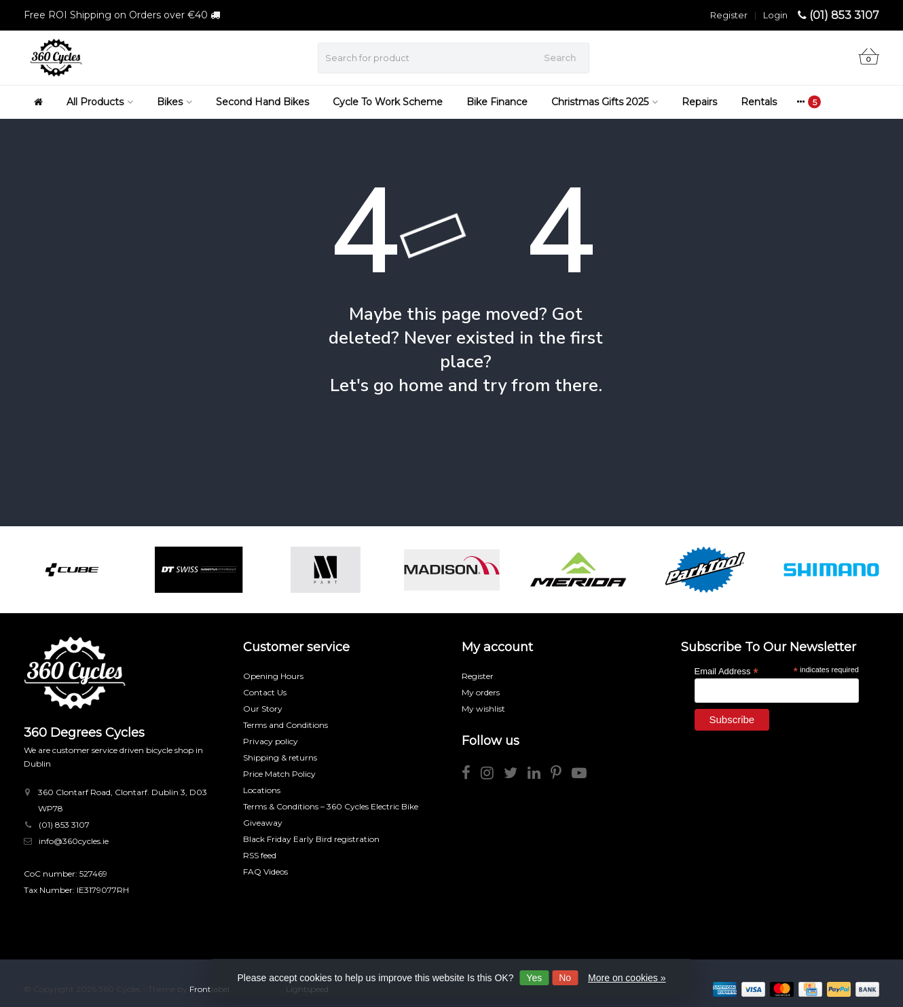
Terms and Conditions (285, 725)
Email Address (726, 671)
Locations (261, 790)
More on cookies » (626, 977)
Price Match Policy (279, 774)
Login (775, 15)
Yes (534, 977)
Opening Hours (273, 676)
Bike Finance (497, 102)
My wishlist (483, 708)
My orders (481, 692)
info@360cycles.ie (74, 841)
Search (560, 57)
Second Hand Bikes (262, 102)
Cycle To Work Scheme (388, 102)
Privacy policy (270, 741)
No (565, 977)
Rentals (759, 102)
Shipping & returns (280, 757)
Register (729, 15)
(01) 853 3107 (844, 15)
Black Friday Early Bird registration (311, 839)
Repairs (699, 102)
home (421, 385)
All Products (100, 102)
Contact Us (265, 692)
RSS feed (259, 855)
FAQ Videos (265, 871)
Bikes (174, 102)
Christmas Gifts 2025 (604, 102)
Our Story (262, 708)
